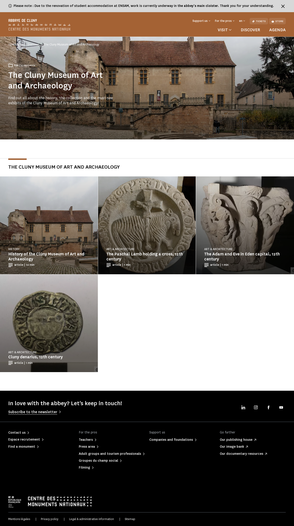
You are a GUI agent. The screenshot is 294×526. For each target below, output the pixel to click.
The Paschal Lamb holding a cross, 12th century (144, 256)
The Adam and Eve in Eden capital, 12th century (242, 256)
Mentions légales (19, 519)
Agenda (277, 30)
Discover (250, 30)
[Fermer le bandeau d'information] (283, 6)
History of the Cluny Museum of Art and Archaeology (46, 256)
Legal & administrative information (91, 519)
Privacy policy (49, 519)
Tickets (259, 21)
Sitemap (130, 519)
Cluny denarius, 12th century (35, 357)
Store (277, 21)
